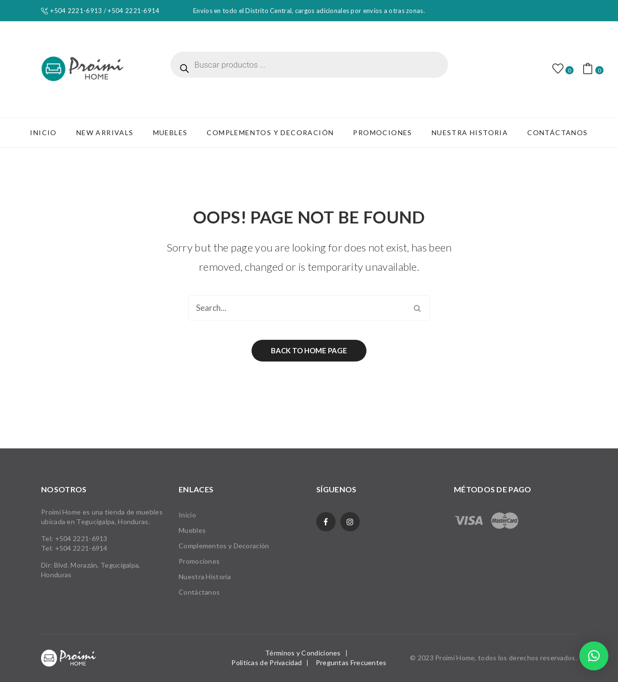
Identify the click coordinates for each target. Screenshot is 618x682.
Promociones (199, 561)
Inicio (187, 515)
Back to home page (309, 350)
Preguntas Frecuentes (351, 662)
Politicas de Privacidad (266, 662)
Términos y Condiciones (303, 653)
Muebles (192, 530)
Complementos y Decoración (224, 546)
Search (417, 308)
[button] (593, 655)
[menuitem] (43, 132)
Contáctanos (199, 592)
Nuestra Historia (205, 576)
